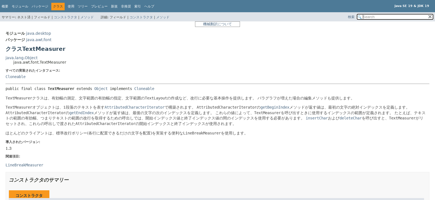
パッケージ (40, 6)
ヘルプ (149, 6)
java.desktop (38, 33)
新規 (114, 6)
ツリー (83, 6)
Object (101, 88)
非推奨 (126, 6)
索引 (137, 6)
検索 (351, 17)
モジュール (20, 6)
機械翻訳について (217, 24)
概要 (5, 6)
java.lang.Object (21, 58)
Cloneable (16, 76)
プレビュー (99, 6)
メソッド (87, 17)
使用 (71, 6)
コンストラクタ (65, 17)
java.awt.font (38, 40)
